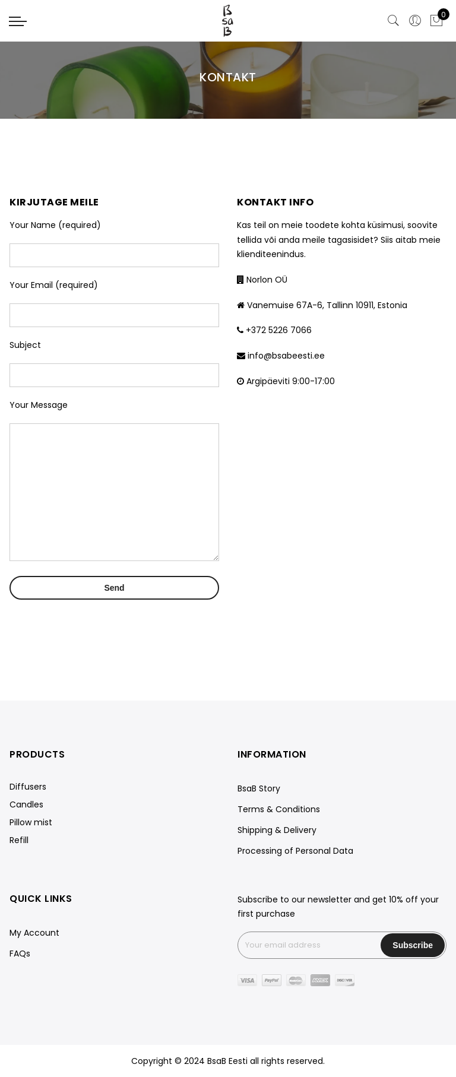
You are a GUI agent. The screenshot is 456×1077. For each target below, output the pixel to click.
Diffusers (28, 787)
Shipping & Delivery (277, 830)
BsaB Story (259, 788)
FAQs (20, 953)
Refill (19, 840)
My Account (34, 933)
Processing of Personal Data (295, 851)
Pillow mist (31, 822)
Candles (26, 804)
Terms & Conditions (279, 809)
